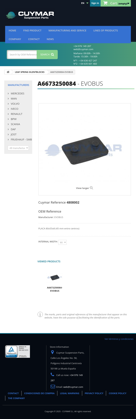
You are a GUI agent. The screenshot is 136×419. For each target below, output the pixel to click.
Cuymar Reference (52, 202)
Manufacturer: (46, 217)
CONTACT (13, 393)
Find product (32, 30)
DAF (13, 129)
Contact (34, 39)
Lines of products (106, 30)
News (50, 39)
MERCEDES (17, 93)
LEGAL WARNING (69, 393)
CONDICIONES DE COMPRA (39, 393)
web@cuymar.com (73, 386)
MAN (13, 98)
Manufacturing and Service (67, 30)
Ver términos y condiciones (119, 338)
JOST (13, 134)
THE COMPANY (16, 398)
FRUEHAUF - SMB (21, 139)
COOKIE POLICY (117, 393)
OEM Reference (49, 211)
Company (15, 39)
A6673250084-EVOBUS (54, 289)
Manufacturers (18, 85)
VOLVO (14, 103)
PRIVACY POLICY (94, 393)
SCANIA (15, 124)
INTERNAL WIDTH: (48, 241)
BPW (13, 119)
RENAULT (16, 114)
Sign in (95, 3)
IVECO (14, 108)
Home (12, 30)
